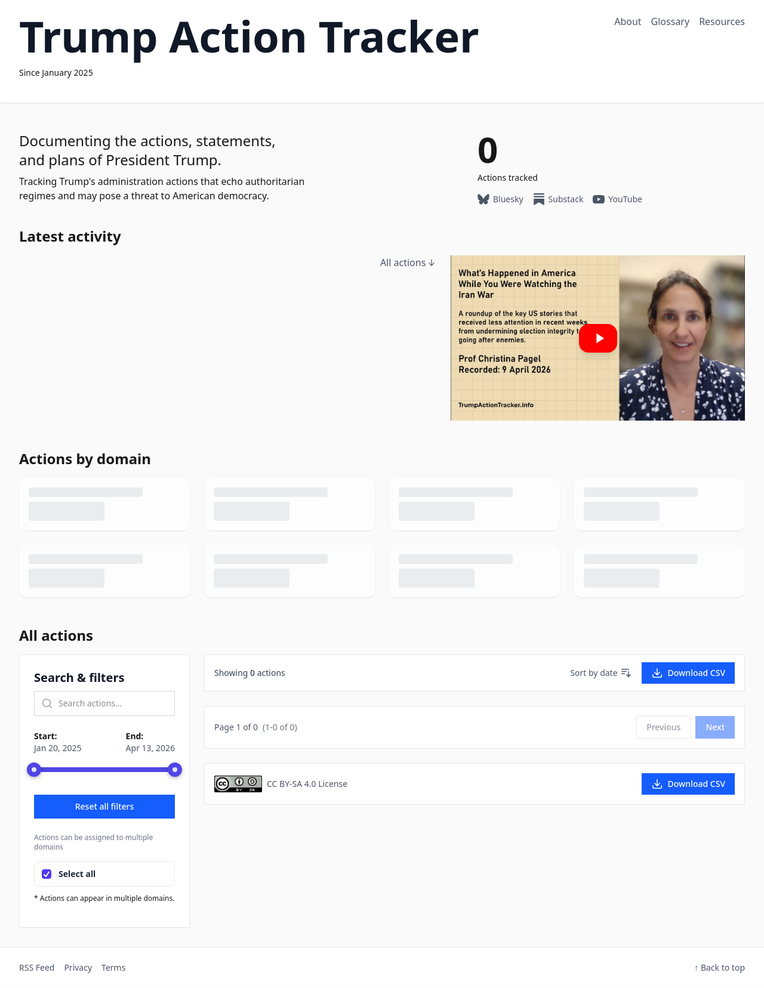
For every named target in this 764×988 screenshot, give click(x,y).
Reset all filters (104, 806)
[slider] (34, 769)
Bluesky (500, 199)
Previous (663, 727)
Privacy (78, 967)
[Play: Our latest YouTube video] (598, 338)
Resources (722, 21)
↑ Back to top (719, 967)
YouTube (617, 199)
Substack (558, 199)
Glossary (670, 21)
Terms (113, 967)
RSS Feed (36, 967)
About (627, 21)
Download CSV (688, 673)
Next (715, 727)
